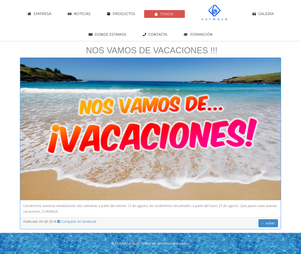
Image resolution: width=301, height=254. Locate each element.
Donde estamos (107, 34)
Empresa (39, 14)
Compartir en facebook (76, 221)
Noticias (79, 14)
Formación (198, 34)
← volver (268, 223)
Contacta (155, 34)
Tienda (164, 14)
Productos (121, 14)
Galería (263, 14)
